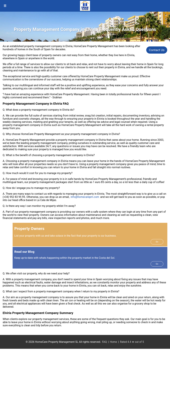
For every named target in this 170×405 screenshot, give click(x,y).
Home (113, 341)
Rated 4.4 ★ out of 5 (132, 341)
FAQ (104, 341)
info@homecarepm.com (85, 197)
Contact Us (157, 50)
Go (157, 242)
